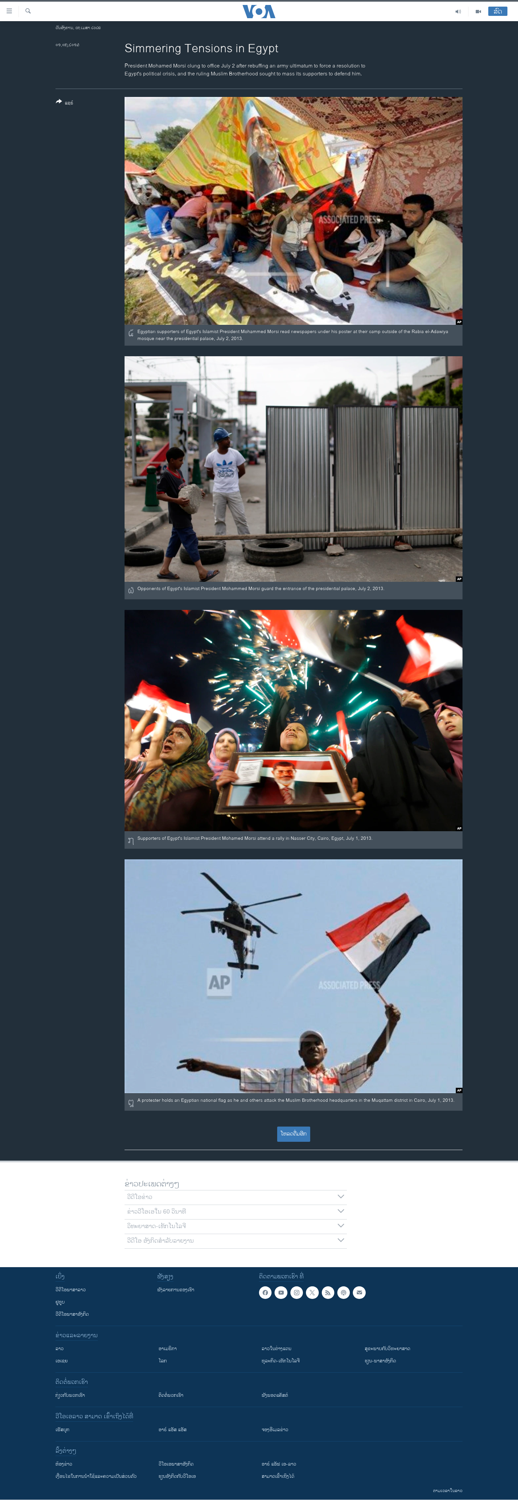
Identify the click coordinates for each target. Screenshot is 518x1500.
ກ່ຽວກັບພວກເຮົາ (70, 1395)
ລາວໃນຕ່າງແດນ (276, 1348)
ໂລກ (163, 1360)
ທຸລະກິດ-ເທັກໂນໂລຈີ (281, 1360)
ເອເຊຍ (62, 1360)
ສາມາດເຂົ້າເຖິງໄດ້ (278, 1476)
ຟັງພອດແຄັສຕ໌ (275, 1395)
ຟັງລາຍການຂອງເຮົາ (175, 1289)
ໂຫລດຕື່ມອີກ (293, 1134)
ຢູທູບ (60, 1302)
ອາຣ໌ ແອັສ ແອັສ (173, 1429)
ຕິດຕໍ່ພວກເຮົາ (171, 1395)
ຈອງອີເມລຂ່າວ (275, 1429)
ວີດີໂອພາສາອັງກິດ (72, 1314)
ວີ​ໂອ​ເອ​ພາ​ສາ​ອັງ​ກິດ (176, 1464)
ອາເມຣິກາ (168, 1348)
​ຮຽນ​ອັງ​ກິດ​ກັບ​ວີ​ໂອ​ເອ (177, 1476)
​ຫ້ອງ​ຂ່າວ (64, 1464)
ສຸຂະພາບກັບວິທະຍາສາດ (387, 1348)
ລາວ (60, 1348)
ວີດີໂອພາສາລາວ (71, 1289)
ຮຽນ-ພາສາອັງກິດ (380, 1360)
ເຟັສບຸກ (62, 1429)
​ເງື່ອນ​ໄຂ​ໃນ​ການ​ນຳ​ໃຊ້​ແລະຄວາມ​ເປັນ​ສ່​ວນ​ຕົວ (96, 1476)
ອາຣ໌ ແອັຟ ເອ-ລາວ (279, 1464)
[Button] (64, 103)
